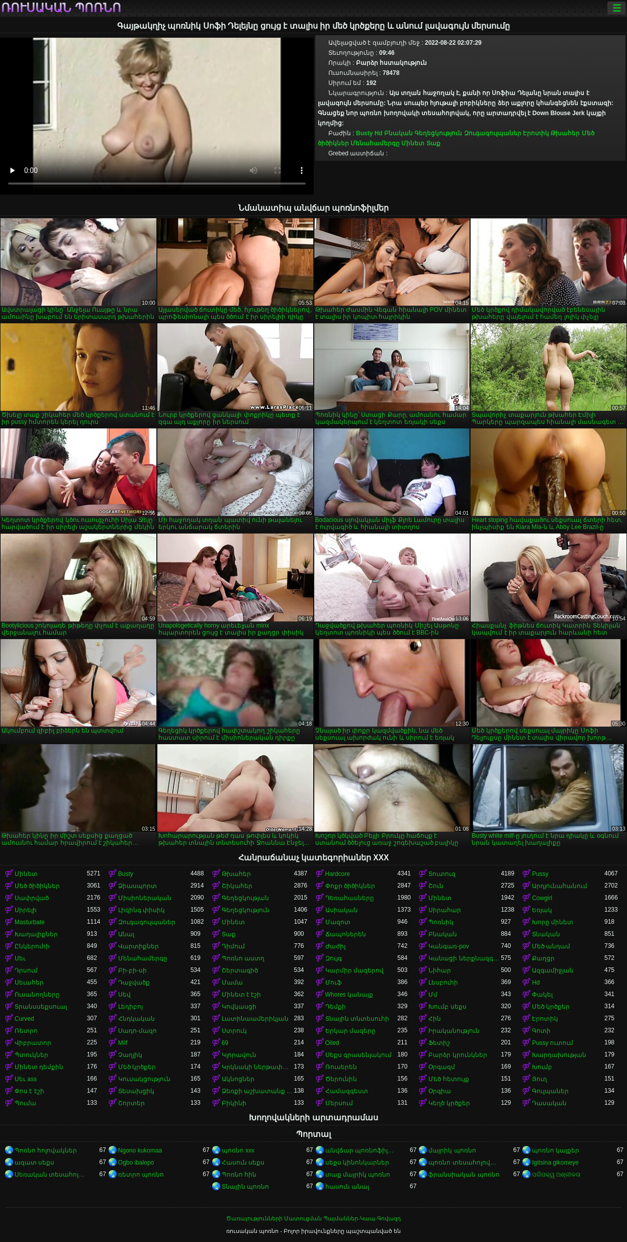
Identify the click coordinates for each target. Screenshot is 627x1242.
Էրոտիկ (536, 133)
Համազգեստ (346, 1091)
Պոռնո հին (239, 1174)
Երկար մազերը (350, 1030)
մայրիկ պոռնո (452, 1150)
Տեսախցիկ (136, 1091)
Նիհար (439, 970)
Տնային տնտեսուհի (357, 1018)
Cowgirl (542, 898)
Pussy (540, 873)
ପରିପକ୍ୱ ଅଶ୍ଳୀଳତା (556, 1174)
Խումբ (542, 1067)
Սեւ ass (26, 1079)
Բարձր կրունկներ (457, 1054)
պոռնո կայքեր (555, 1150)
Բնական (398, 133)
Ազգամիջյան (553, 970)
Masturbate (30, 922)
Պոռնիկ (441, 922)
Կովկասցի (239, 1006)
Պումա (25, 1103)
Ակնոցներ (238, 1079)
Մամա (232, 982)
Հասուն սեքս (243, 1162)
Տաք (433, 143)
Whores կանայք (349, 994)
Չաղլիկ (130, 1054)
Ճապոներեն (345, 934)
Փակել (542, 994)
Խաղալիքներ (36, 934)
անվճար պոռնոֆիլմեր (361, 1150)
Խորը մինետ (552, 922)
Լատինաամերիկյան (255, 1018)
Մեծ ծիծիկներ (37, 886)
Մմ (432, 994)
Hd (379, 133)
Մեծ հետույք (448, 1079)
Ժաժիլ (335, 946)
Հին (434, 1018)
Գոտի (541, 1030)
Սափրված (32, 898)
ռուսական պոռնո (61, 8)
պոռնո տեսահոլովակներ (464, 1162)
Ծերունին (341, 1079)
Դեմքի (335, 1006)
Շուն (435, 886)
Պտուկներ (31, 1054)
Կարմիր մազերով (354, 970)
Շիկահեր (237, 886)
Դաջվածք (134, 982)
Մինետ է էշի (241, 994)
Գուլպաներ (550, 1091)
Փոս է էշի (29, 1091)
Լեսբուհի (443, 982)
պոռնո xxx (238, 1150)
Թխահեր (565, 133)
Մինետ (412, 143)
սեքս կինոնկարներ (357, 1162)
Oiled (332, 1042)
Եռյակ (542, 910)
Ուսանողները (37, 994)
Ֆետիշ (439, 1042)
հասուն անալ (347, 1186)
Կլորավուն (239, 1054)
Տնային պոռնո (245, 1186)
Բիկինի (234, 1103)
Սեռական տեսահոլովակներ (51, 1174)
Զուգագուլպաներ (492, 133)
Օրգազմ (441, 1067)
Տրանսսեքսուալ (41, 1006)
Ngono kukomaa (140, 1150)
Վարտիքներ (138, 946)
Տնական (546, 934)
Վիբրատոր (33, 1042)
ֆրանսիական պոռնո (463, 1174)
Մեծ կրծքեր (551, 1006)
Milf (123, 1042)
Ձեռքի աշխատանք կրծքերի (258, 1091)
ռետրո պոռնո (141, 1174)
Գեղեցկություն (438, 133)
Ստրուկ (234, 1030)
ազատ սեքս (34, 1162)
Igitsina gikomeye (555, 1162)
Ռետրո (26, 1030)
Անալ (126, 934)
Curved (24, 1018)
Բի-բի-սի (132, 970)
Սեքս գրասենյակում (358, 1054)
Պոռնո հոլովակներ (46, 1150)
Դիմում (233, 946)
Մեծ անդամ (551, 946)
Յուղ (539, 1079)
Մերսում (339, 1103)
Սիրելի (26, 910)
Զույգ (333, 958)
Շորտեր (131, 1103)
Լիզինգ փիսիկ (141, 910)
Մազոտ (337, 922)
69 (225, 1042)
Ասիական (341, 910)
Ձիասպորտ (137, 886)
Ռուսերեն (341, 1067)
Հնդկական (136, 1018)
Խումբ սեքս (447, 1006)
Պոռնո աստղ (243, 958)
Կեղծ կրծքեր (449, 1103)
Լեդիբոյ (130, 1006)
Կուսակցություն (144, 1079)
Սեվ (124, 994)
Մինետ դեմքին (39, 1067)
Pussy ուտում (552, 1042)
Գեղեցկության (245, 898)
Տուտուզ (442, 873)
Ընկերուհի (32, 946)
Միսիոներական (144, 898)
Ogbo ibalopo (136, 1162)
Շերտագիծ (240, 970)
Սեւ (20, 958)
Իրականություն (454, 1030)
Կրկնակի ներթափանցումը (258, 1067)
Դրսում (26, 970)
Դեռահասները (349, 898)
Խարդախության (559, 1054)
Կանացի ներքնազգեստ (464, 958)
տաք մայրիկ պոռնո (358, 1174)
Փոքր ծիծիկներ (350, 886)
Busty (364, 133)
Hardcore (337, 873)
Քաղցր (543, 958)
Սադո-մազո (137, 1030)
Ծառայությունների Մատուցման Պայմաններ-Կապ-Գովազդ (313, 1218)
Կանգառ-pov (448, 946)
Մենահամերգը (375, 143)
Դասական (549, 1103)
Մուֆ (333, 982)
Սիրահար (444, 910)
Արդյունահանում (559, 886)
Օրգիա (439, 1091)
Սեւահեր (29, 982)
